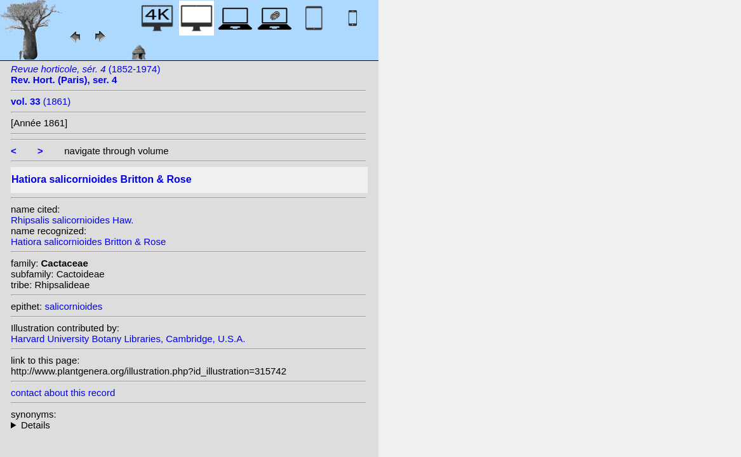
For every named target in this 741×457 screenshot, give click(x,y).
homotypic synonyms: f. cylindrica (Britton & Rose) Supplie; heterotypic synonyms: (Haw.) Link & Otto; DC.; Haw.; (188, 425)
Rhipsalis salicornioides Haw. (72, 220)
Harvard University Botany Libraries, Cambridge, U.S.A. (128, 338)
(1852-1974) (85, 74)
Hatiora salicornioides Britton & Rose (88, 241)
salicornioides (73, 306)
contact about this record (63, 392)
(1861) (40, 101)
